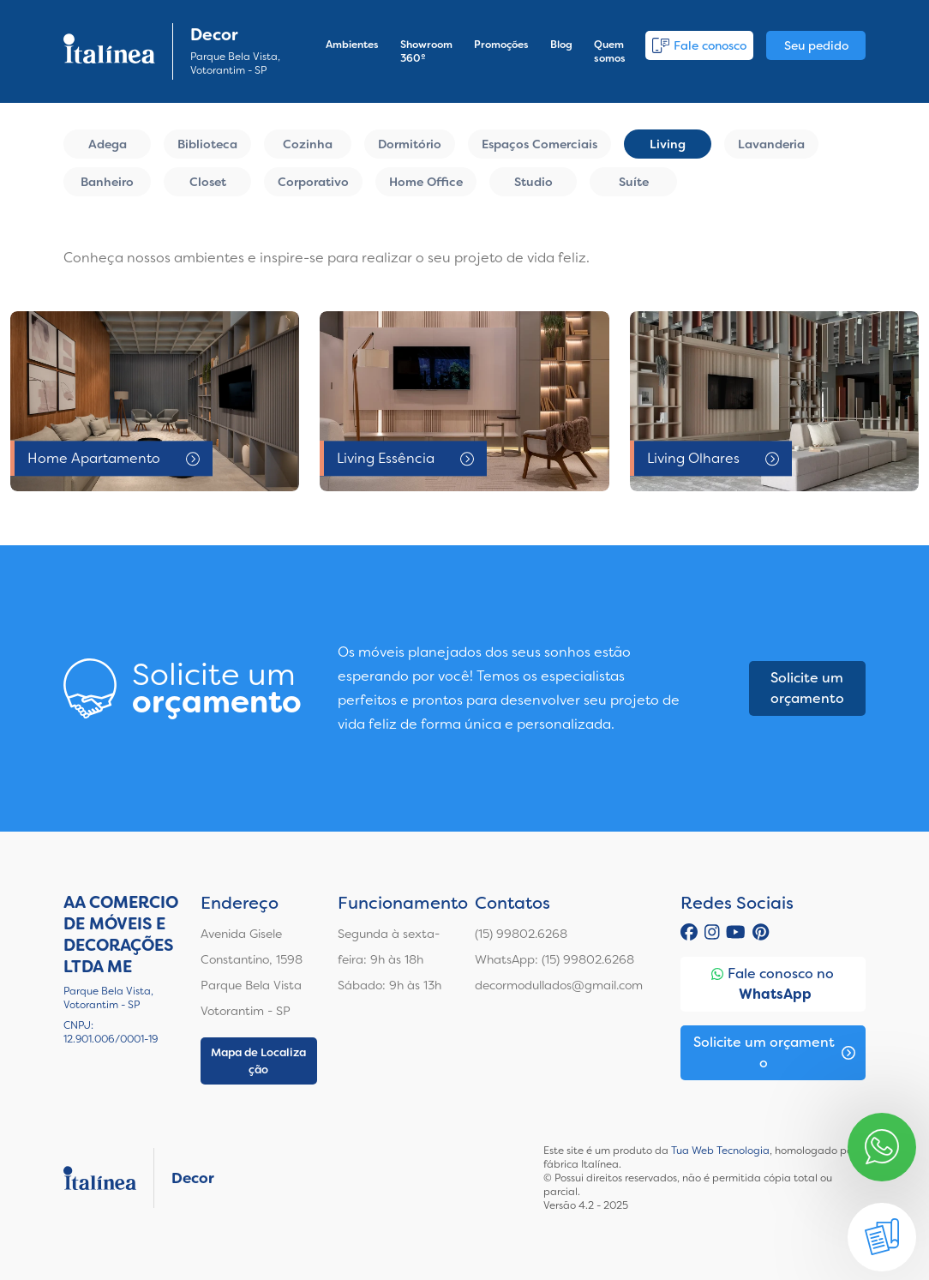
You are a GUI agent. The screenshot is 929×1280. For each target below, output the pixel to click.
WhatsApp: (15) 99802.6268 (554, 959)
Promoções (501, 44)
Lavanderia (771, 144)
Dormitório (409, 144)
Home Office (426, 181)
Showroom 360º (426, 51)
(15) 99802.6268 (521, 933)
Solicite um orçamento (807, 688)
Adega (107, 144)
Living (668, 144)
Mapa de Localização (258, 1061)
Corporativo (313, 181)
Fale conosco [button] (699, 45)
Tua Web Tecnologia (720, 1150)
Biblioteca (207, 144)
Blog (561, 44)
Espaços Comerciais (539, 144)
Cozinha (308, 144)
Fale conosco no (772, 985)
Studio (533, 181)
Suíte (634, 181)
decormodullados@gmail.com (559, 985)
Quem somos (610, 51)
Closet (207, 181)
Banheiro (107, 181)
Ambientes (352, 44)
